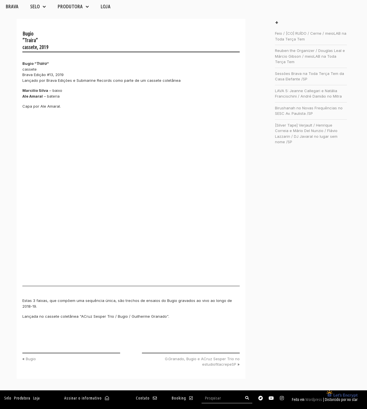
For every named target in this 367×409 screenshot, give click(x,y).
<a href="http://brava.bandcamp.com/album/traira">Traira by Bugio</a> (72, 200)
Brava (12, 6)
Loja (106, 6)
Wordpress (313, 399)
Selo (38, 6)
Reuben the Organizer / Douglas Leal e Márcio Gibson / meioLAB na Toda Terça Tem (310, 56)
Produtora (73, 6)
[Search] (247, 398)
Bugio (31, 358)
